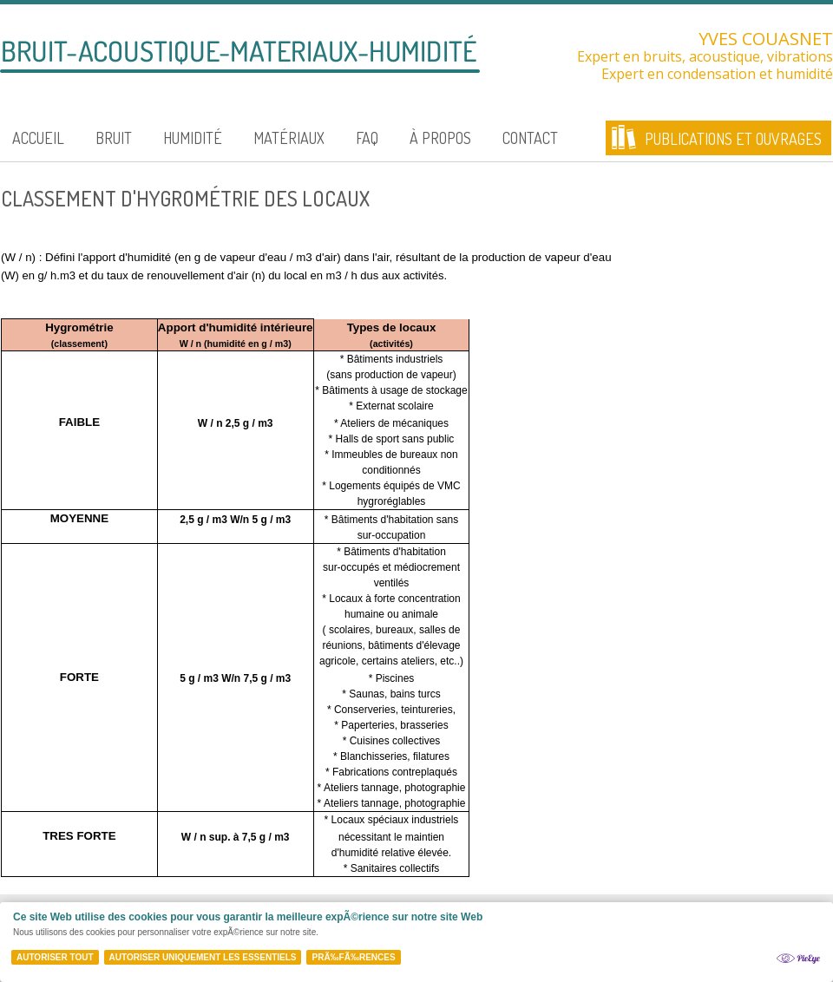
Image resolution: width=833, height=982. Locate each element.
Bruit (113, 137)
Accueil (38, 137)
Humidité (192, 137)
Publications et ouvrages (733, 138)
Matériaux (289, 137)
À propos (440, 137)
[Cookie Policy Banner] (416, 942)
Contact (530, 137)
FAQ (367, 137)
